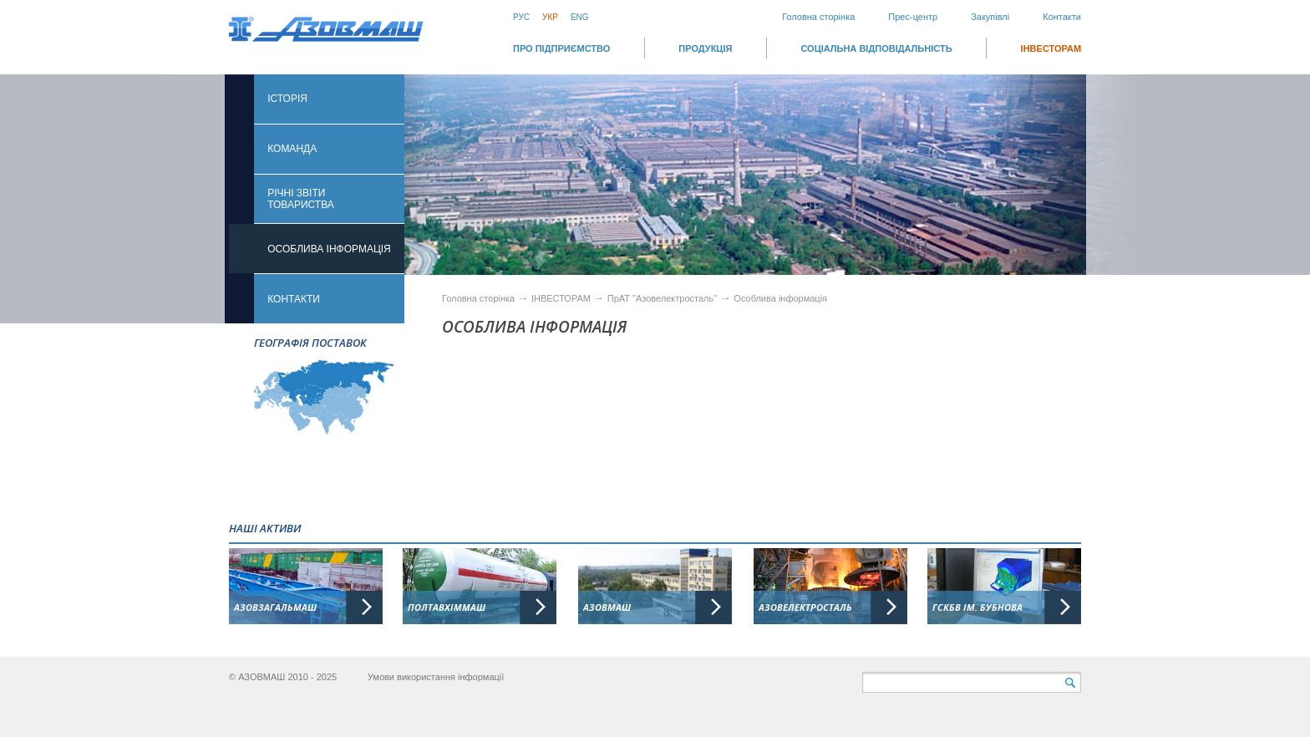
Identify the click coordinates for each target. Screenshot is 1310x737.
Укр (550, 17)
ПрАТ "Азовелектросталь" (662, 298)
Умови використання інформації (436, 677)
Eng (580, 17)
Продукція (705, 48)
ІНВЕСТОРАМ (1051, 48)
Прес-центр (912, 17)
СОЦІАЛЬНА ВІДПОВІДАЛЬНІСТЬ (876, 48)
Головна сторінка (818, 17)
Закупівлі (990, 17)
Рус (521, 17)
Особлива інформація (780, 298)
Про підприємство (561, 48)
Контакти (1062, 17)
